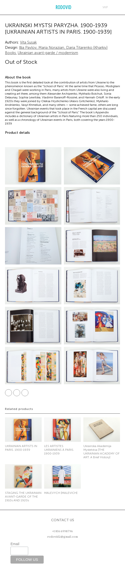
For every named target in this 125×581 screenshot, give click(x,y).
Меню (6, 7)
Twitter (16, 392)
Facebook (8, 392)
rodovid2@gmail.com (62, 536)
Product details (17, 132)
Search (17, 7)
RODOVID (63, 7)
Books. (11, 53)
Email (14, 544)
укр (105, 7)
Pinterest (24, 392)
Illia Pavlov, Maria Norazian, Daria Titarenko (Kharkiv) (63, 47)
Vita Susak (28, 42)
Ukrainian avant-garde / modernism (48, 53)
